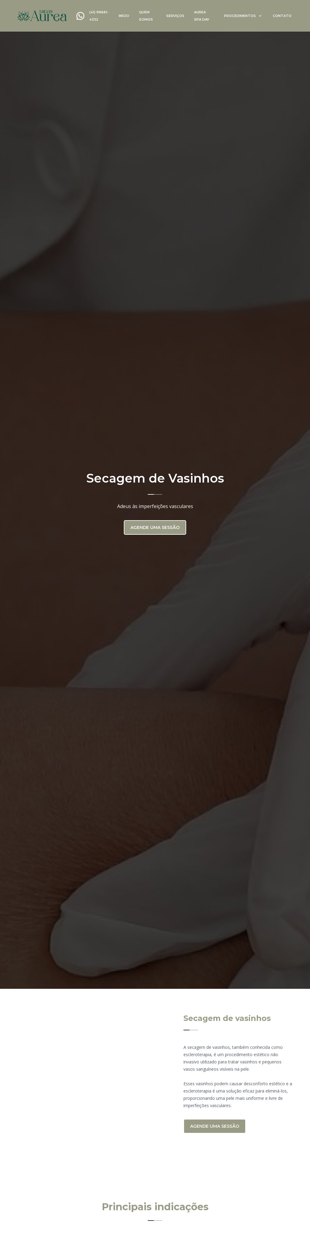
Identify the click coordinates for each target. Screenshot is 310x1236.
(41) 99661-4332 (99, 16)
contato (282, 16)
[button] (243, 15)
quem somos (146, 16)
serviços (175, 16)
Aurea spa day (201, 16)
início (124, 16)
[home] (42, 15)
